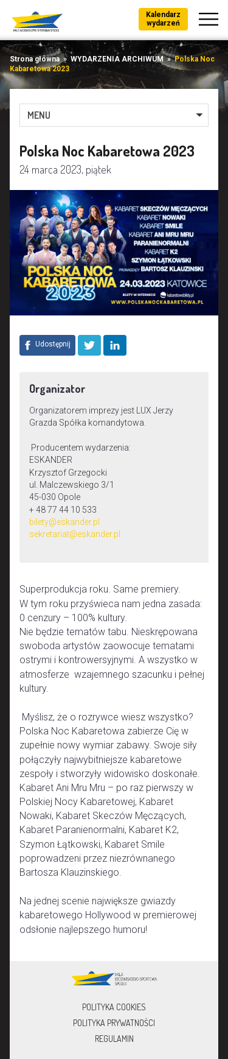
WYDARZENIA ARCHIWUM (117, 59)
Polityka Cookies (114, 1007)
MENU (38, 115)
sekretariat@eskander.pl (74, 534)
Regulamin (114, 1038)
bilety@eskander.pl (64, 522)
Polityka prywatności (114, 1023)
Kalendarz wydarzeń (163, 18)
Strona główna (35, 59)
